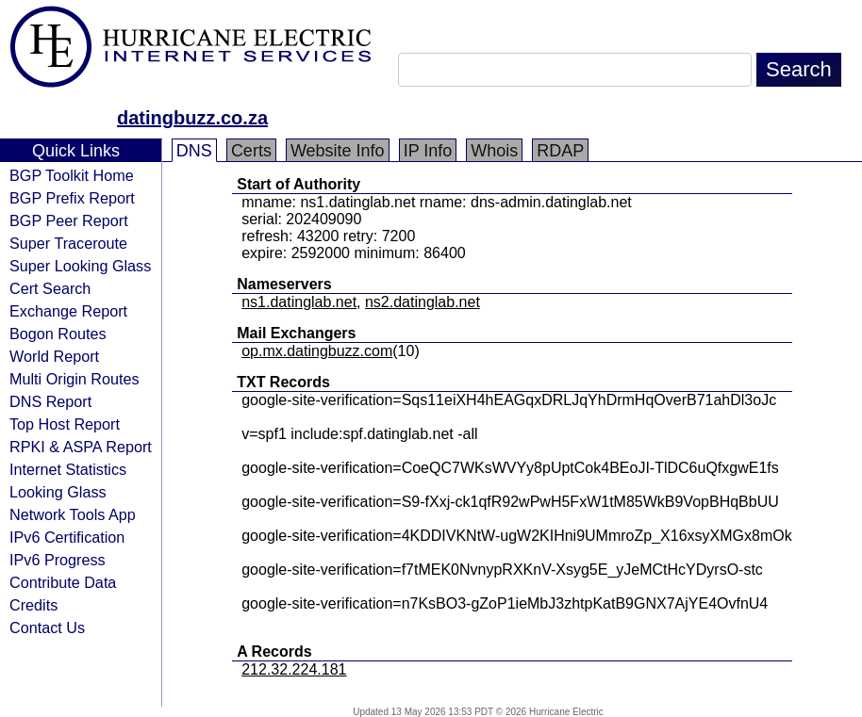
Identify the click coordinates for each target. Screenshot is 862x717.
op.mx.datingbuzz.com (316, 351)
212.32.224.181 (293, 669)
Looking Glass (58, 491)
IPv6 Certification (66, 537)
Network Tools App (72, 514)
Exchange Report (68, 310)
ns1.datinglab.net (298, 302)
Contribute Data (62, 582)
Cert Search (50, 288)
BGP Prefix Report (72, 197)
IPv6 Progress (57, 559)
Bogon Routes (58, 333)
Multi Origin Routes (74, 378)
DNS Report (50, 401)
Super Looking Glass (80, 265)
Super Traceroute (68, 243)
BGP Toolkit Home (71, 175)
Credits (33, 604)
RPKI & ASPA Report (80, 446)
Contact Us (47, 627)
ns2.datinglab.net (422, 302)
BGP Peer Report (68, 220)
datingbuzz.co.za (192, 117)
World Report (54, 356)
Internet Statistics (67, 469)
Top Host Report (64, 424)
